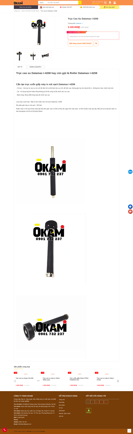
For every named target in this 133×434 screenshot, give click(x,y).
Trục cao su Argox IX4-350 (24, 378)
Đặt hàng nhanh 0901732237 (80, 43)
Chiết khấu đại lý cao (89, 7)
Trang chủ (62, 399)
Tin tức (61, 408)
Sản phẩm (62, 405)
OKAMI (43, 431)
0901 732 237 (23, 422)
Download (62, 410)
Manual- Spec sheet (64, 413)
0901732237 (96, 3)
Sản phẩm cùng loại (22, 367)
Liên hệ (61, 416)
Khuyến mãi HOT (67, 7)
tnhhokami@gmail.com (24, 424)
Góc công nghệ (110, 7)
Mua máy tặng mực (48, 7)
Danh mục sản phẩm (25, 7)
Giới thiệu (62, 402)
